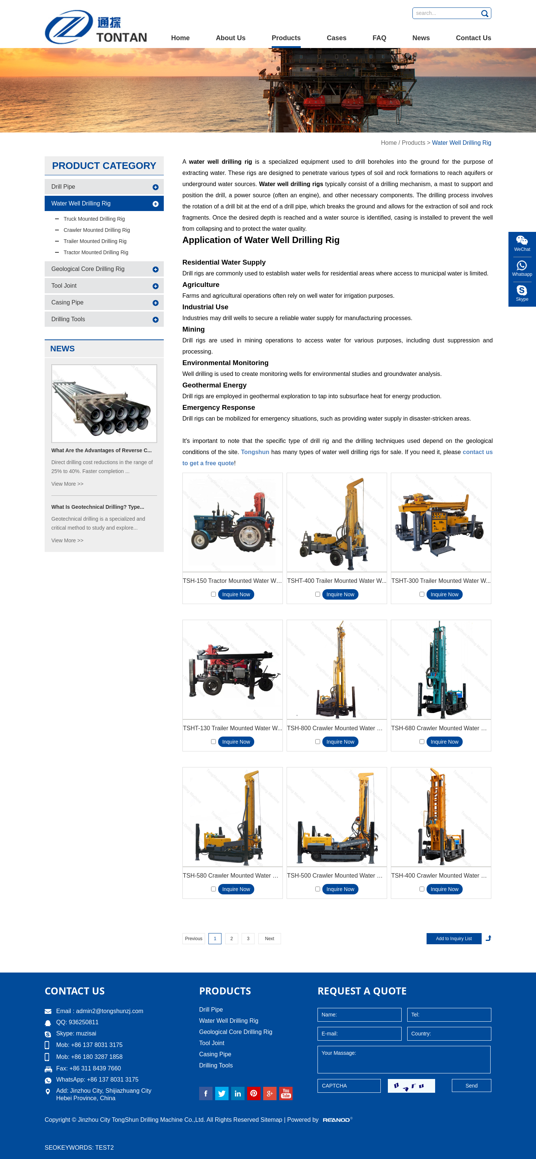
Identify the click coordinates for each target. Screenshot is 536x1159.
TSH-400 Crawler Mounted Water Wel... (441, 875)
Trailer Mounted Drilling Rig (95, 241)
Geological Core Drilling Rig (88, 269)
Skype (522, 299)
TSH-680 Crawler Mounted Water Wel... (441, 728)
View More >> (67, 484)
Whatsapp (522, 274)
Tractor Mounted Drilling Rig (96, 252)
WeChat (522, 249)
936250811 (83, 1022)
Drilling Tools (68, 319)
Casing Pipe (67, 302)
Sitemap (272, 1120)
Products (286, 38)
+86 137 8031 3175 (112, 1079)
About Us (231, 38)
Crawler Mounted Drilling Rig (97, 230)
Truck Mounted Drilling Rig (94, 219)
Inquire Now (236, 594)
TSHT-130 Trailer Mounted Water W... (232, 728)
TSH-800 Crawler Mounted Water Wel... (337, 728)
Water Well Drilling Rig (461, 143)
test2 (104, 1147)
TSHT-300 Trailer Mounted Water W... (441, 581)
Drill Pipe (63, 186)
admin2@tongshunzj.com (109, 1011)
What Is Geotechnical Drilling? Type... (97, 507)
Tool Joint (64, 285)
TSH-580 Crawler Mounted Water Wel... (233, 875)
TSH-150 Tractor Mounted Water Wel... (233, 581)
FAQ (379, 38)
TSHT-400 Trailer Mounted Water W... (336, 581)
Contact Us (473, 38)
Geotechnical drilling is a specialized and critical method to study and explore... (98, 523)
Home (180, 38)
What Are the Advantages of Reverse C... (101, 450)
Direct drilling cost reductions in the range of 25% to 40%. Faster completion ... (102, 466)
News (421, 38)
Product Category (104, 165)
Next (269, 938)
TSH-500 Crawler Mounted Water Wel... (337, 875)
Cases (337, 38)
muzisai (86, 1033)
